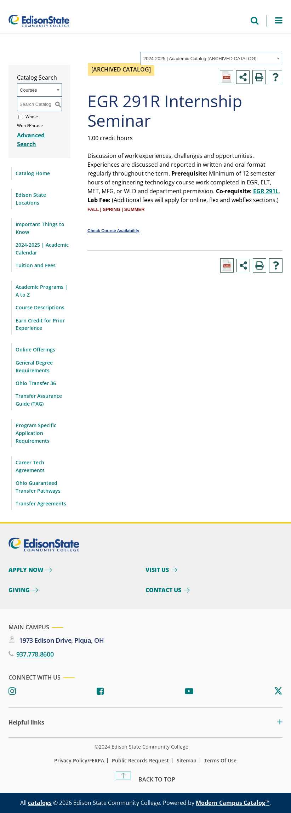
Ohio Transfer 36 (36, 383)
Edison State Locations (31, 198)
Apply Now (26, 570)
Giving (19, 590)
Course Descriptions (40, 307)
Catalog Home (33, 173)
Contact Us (163, 590)
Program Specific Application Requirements (36, 433)
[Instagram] (12, 691)
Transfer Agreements (41, 503)
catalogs (40, 803)
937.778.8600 (35, 654)
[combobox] (211, 58)
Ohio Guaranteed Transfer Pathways (38, 487)
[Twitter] (278, 691)
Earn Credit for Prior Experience (40, 324)
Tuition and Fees (36, 265)
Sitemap (186, 760)
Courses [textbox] (28, 90)
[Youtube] (189, 691)
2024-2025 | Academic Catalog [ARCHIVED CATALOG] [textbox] (199, 58)
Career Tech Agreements (30, 466)
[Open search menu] (254, 21)
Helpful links (26, 722)
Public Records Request (140, 760)
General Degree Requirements (34, 366)
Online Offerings (35, 349)
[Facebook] (100, 691)
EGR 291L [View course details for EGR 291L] (266, 191)
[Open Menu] (279, 21)
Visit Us (157, 570)
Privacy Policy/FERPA (79, 760)
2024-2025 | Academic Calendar (42, 248)
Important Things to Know (40, 228)
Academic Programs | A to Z (42, 291)
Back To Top (156, 779)
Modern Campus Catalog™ (232, 803)
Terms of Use (220, 760)
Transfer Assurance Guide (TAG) (39, 400)
